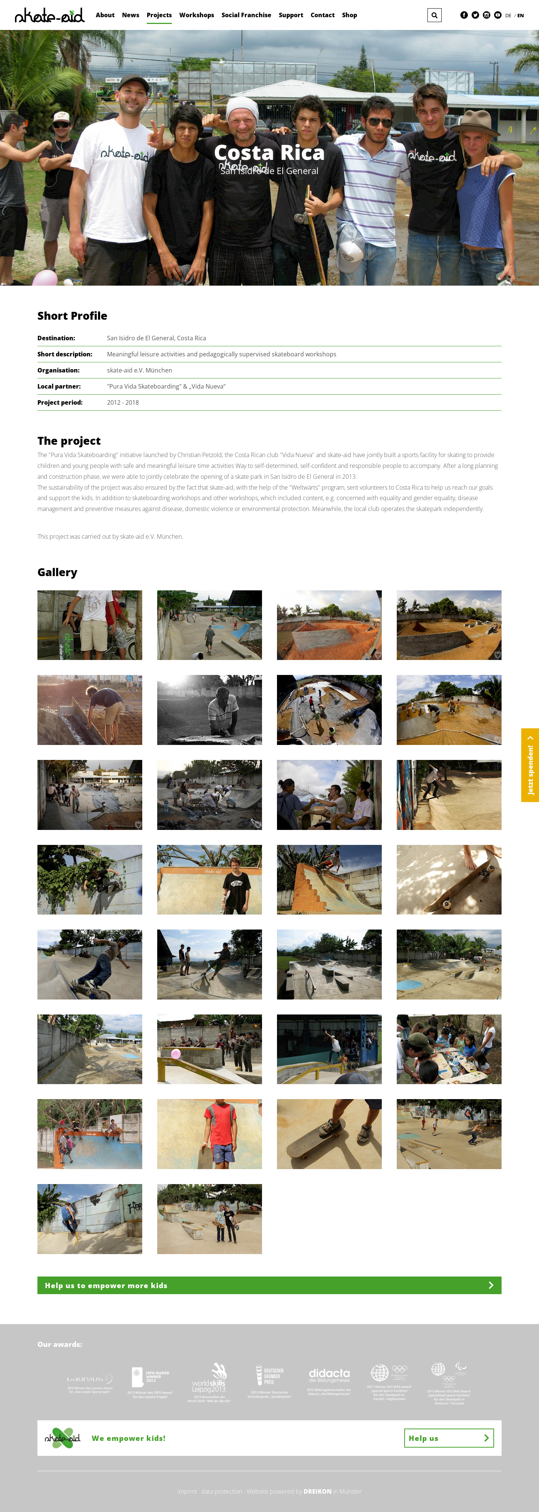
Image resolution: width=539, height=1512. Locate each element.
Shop (349, 15)
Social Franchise (246, 15)
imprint (187, 1491)
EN (520, 15)
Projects (159, 15)
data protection (221, 1491)
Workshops (196, 15)
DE (508, 15)
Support (291, 15)
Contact (323, 15)
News (130, 15)
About (105, 15)
